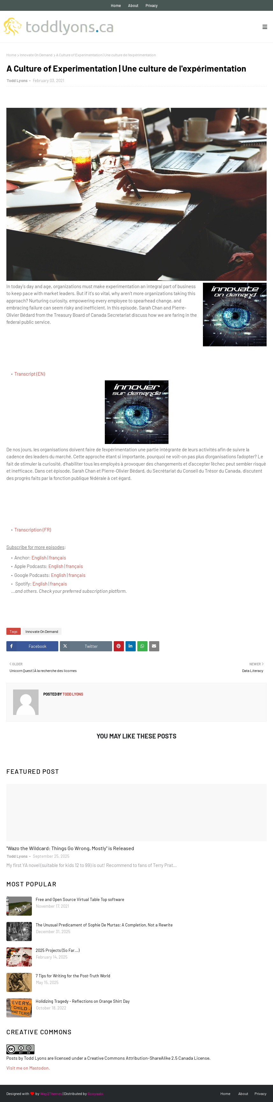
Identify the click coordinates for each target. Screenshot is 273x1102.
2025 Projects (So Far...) (57, 950)
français (57, 557)
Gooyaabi (95, 1093)
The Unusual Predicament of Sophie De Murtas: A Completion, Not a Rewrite (104, 924)
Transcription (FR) (32, 529)
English (39, 557)
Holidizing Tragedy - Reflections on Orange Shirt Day (83, 1001)
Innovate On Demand (36, 54)
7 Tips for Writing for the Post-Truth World (73, 975)
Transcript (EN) (29, 374)
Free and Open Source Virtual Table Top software (80, 899)
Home (116, 5)
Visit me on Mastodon (27, 1068)
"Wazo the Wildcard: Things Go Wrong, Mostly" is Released (70, 848)
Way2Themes (51, 1093)
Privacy (152, 5)
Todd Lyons (17, 80)
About (133, 5)
